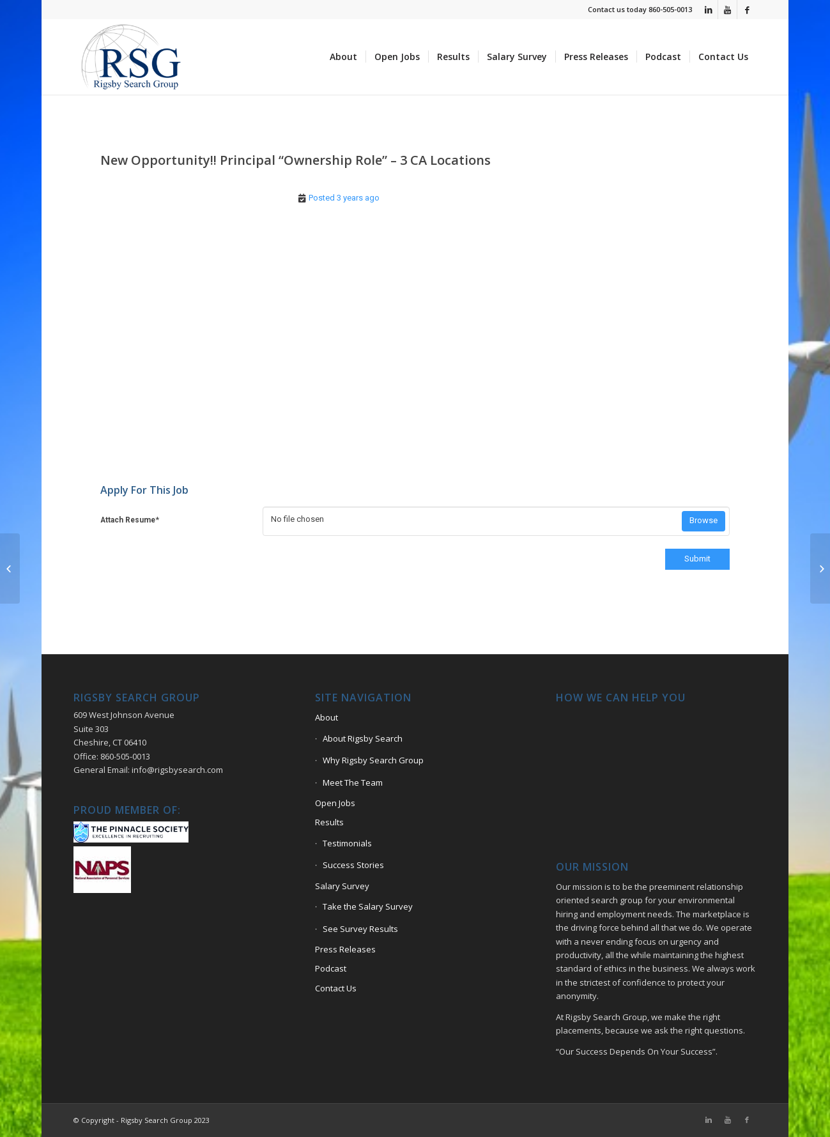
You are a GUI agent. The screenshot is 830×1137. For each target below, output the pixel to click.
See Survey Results (360, 929)
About (326, 717)
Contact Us (336, 988)
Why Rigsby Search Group (373, 760)
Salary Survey (342, 886)
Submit (697, 558)
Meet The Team (353, 782)
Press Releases (345, 949)
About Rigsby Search (363, 738)
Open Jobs (335, 803)
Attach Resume (129, 519)
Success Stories (353, 865)
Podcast (330, 968)
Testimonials (347, 843)
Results (329, 822)
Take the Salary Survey (368, 906)
